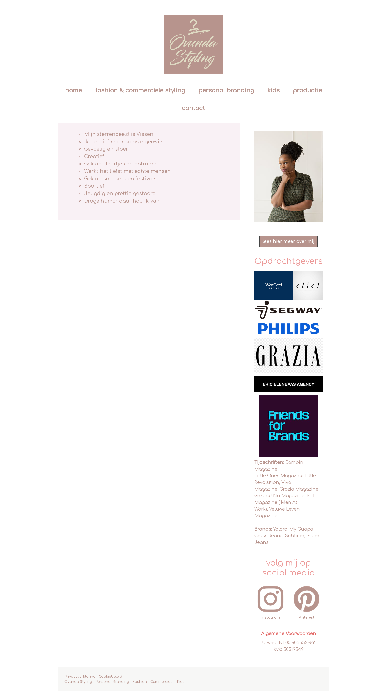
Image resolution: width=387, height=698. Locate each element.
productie (307, 90)
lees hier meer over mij (288, 241)
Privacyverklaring (80, 676)
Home (73, 90)
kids (273, 90)
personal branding (226, 90)
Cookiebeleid (110, 676)
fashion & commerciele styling (140, 90)
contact (193, 108)
